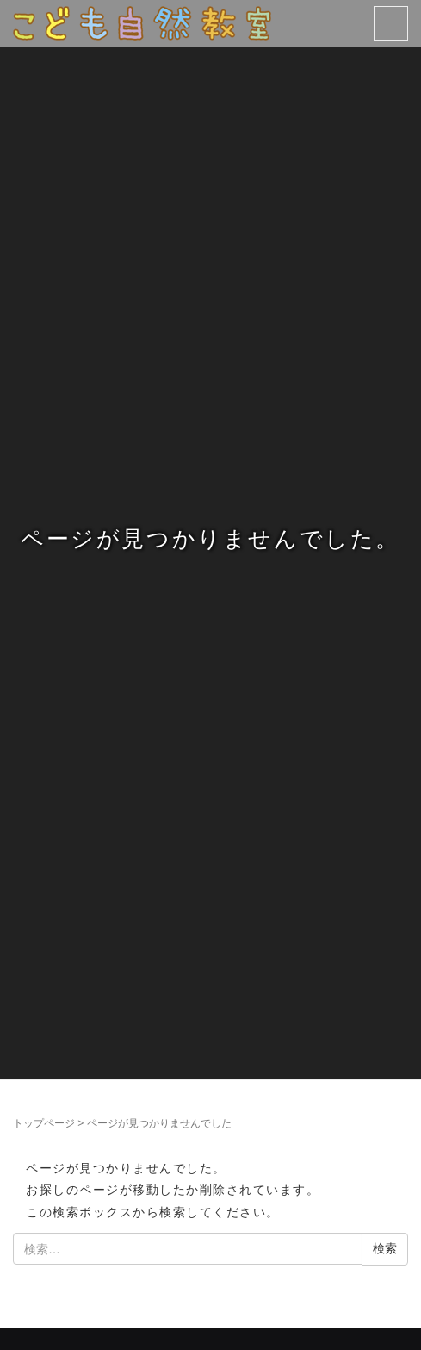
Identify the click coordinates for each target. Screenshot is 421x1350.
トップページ (44, 1123)
